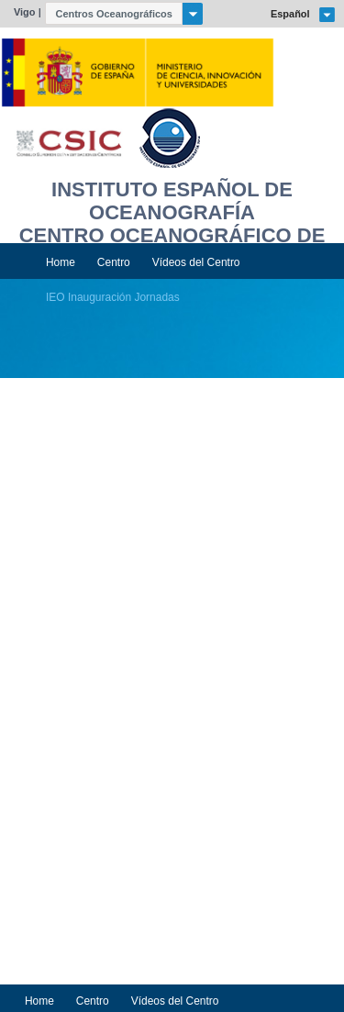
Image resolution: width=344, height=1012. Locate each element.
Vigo (25, 11)
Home (60, 262)
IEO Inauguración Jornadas (113, 297)
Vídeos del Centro (196, 262)
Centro (113, 262)
